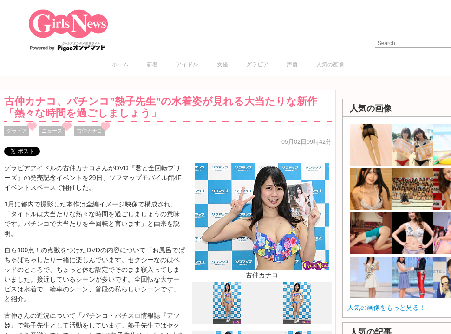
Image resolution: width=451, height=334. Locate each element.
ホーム (120, 64)
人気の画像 (330, 64)
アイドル (187, 64)
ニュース (52, 131)
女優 (222, 64)
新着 (152, 64)
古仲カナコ (89, 131)
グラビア (257, 64)
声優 (292, 64)
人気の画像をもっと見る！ (386, 307)
